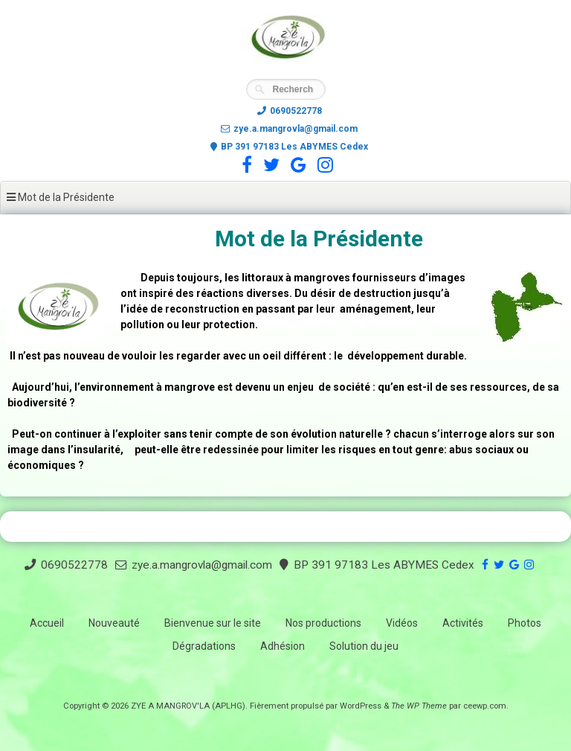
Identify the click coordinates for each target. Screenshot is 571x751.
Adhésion (282, 646)
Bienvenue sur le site (212, 623)
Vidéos (402, 623)
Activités (462, 623)
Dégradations (204, 646)
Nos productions (323, 623)
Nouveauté (114, 623)
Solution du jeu (364, 646)
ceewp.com (484, 706)
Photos (524, 623)
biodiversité (37, 403)
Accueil (47, 623)
